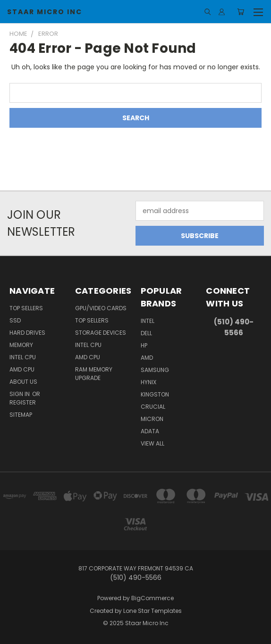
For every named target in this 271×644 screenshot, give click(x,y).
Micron (152, 419)
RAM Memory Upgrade (93, 373)
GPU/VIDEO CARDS (101, 308)
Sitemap (20, 415)
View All (152, 443)
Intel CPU (22, 357)
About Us (23, 382)
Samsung (155, 370)
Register (22, 402)
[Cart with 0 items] (241, 11)
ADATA (150, 431)
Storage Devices (100, 333)
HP (144, 345)
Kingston (155, 394)
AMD (147, 358)
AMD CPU (21, 369)
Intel (147, 321)
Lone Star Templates (152, 611)
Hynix (148, 382)
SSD (15, 320)
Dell (146, 333)
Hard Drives (27, 333)
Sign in (20, 394)
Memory (21, 345)
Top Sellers (26, 308)
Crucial (153, 407)
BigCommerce (152, 598)
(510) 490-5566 (234, 327)
